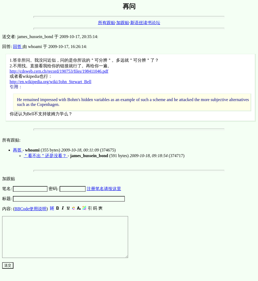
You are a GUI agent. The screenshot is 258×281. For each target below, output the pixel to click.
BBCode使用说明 (30, 208)
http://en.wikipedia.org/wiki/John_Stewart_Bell (51, 81)
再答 (18, 150)
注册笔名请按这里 (104, 188)
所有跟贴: (11, 140)
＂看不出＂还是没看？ (46, 155)
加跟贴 (122, 22)
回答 (18, 46)
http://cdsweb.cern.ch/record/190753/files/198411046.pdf (59, 71)
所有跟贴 (106, 22)
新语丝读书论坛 (145, 22)
